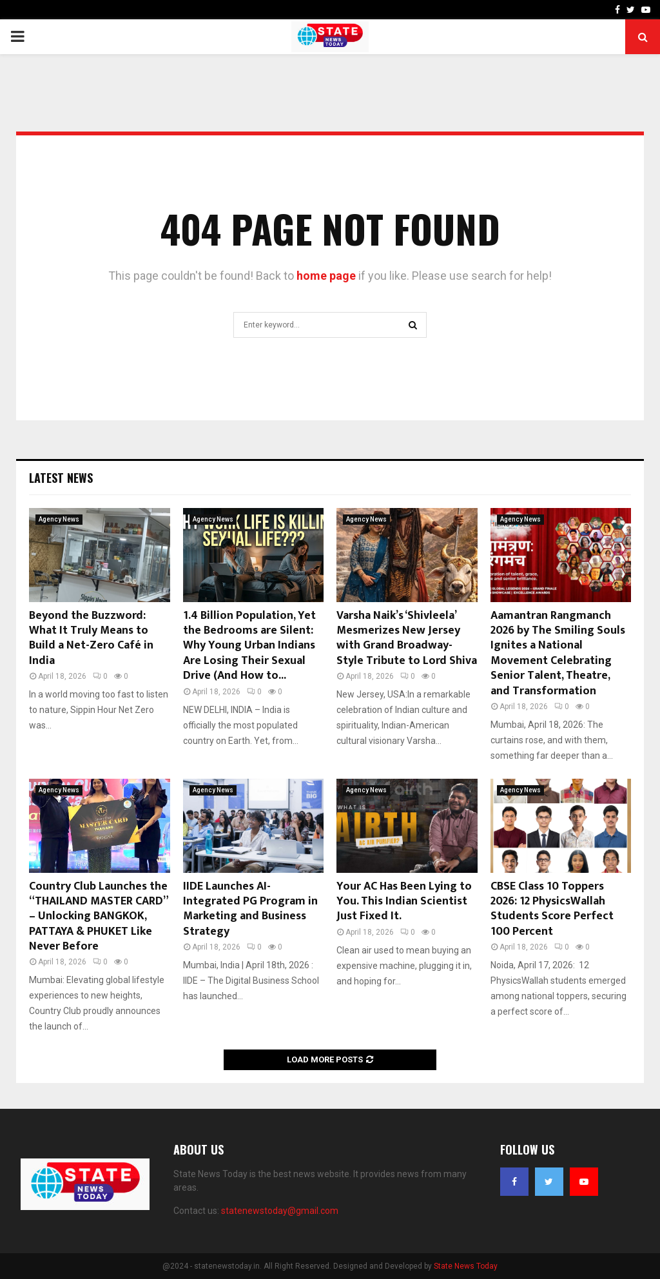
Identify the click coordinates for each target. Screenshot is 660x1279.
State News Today (466, 1266)
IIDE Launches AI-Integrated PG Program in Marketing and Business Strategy (250, 909)
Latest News (61, 477)
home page (326, 275)
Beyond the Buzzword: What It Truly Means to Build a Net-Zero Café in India (91, 638)
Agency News (59, 519)
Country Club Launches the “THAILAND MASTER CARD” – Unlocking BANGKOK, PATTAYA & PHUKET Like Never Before (98, 917)
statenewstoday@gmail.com (279, 1211)
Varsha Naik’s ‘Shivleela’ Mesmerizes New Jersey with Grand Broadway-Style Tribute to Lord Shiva (406, 638)
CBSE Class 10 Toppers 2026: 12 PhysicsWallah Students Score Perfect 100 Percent (552, 909)
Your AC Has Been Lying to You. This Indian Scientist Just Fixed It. (404, 901)
